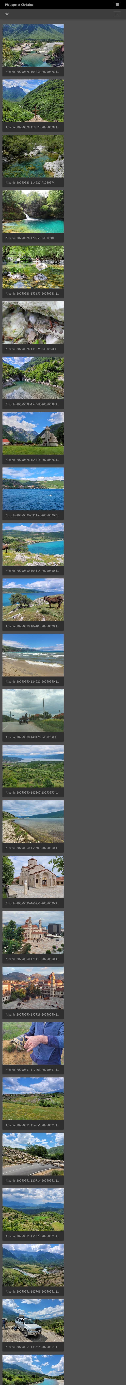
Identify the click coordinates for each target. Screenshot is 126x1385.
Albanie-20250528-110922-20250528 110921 (94, 69)
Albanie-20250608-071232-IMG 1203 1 (31, 1241)
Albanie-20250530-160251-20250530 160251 (94, 442)
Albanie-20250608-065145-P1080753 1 (94, 1135)
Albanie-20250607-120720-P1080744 (30, 1135)
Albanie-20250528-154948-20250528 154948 (31, 229)
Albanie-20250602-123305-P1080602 (30, 1028)
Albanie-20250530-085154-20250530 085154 (31, 282)
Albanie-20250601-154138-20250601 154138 (31, 815)
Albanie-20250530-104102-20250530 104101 (31, 336)
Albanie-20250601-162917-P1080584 (30, 868)
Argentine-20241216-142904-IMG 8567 (31, 1348)
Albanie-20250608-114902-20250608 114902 (31, 1295)
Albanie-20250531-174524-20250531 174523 (31, 762)
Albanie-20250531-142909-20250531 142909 (31, 655)
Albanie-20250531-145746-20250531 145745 (31, 708)
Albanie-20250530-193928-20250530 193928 (94, 495)
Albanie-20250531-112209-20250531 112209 (31, 549)
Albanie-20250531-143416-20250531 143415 (94, 655)
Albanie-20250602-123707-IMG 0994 (93, 1028)
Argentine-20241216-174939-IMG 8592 (94, 1348)
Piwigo (81, 1378)
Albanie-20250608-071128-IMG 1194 (93, 1188)
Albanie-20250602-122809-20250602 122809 (94, 975)
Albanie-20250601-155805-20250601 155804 (94, 815)
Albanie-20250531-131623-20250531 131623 (94, 602)
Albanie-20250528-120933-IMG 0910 (93, 123)
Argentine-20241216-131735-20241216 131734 (94, 1295)
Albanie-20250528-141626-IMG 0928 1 (94, 176)
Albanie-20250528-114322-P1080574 (30, 123)
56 (87, 1365)
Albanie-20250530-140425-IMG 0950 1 (31, 389)
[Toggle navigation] (117, 4)
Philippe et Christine (19, 4)
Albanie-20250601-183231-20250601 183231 (94, 922)
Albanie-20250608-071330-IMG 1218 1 (94, 1241)
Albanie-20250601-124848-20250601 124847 (94, 762)
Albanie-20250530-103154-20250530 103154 (94, 282)
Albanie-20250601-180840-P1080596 (30, 922)
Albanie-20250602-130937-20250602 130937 (94, 1082)
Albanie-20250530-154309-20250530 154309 (31, 442)
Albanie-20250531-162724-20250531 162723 (94, 709)
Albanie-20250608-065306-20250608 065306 (31, 1188)
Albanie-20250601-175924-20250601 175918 (94, 868)
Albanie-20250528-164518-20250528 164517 (94, 229)
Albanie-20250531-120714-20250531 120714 (31, 602)
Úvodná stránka (7, 13)
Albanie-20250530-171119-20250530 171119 (31, 495)
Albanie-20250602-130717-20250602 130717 (31, 1082)
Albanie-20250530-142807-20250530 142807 (94, 389)
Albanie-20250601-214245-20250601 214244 (31, 975)
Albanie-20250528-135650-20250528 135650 (31, 176)
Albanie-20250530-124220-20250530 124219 (94, 336)
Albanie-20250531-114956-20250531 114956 (94, 549)
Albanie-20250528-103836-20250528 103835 (31, 69)
